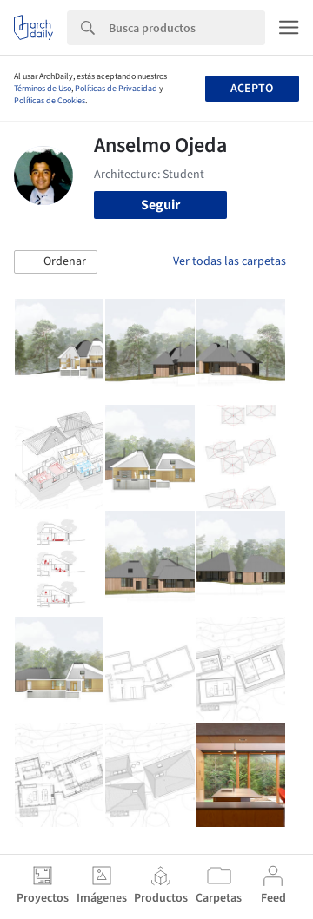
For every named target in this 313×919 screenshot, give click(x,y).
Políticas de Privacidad (116, 89)
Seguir (160, 205)
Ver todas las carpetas (229, 261)
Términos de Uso (42, 89)
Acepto (251, 88)
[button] (55, 262)
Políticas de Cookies (49, 101)
